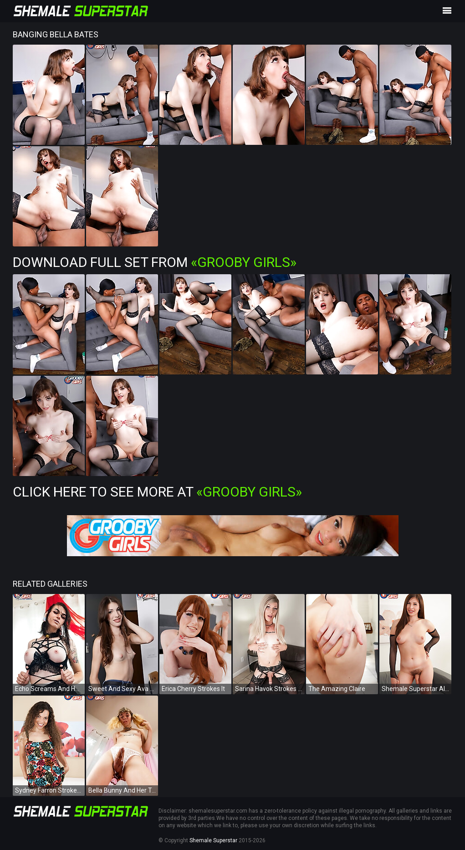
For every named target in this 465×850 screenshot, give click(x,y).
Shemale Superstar (213, 840)
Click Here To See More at (157, 492)
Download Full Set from (154, 262)
